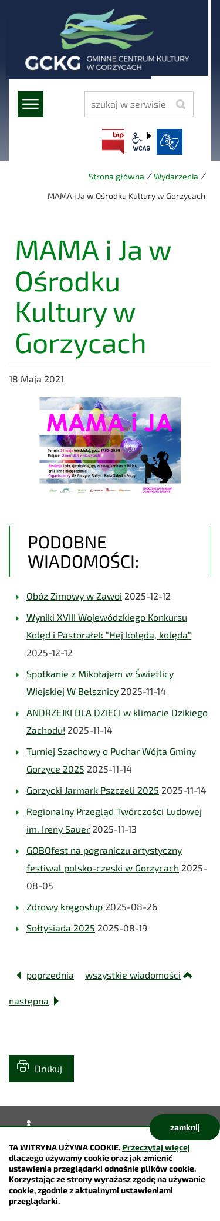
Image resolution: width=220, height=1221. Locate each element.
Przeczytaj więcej (156, 1147)
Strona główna (116, 176)
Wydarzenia (176, 176)
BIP (113, 142)
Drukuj (48, 1068)
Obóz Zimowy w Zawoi (74, 595)
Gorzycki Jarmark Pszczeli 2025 (92, 790)
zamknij (185, 1127)
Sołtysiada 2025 (60, 927)
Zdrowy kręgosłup (64, 906)
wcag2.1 (141, 142)
